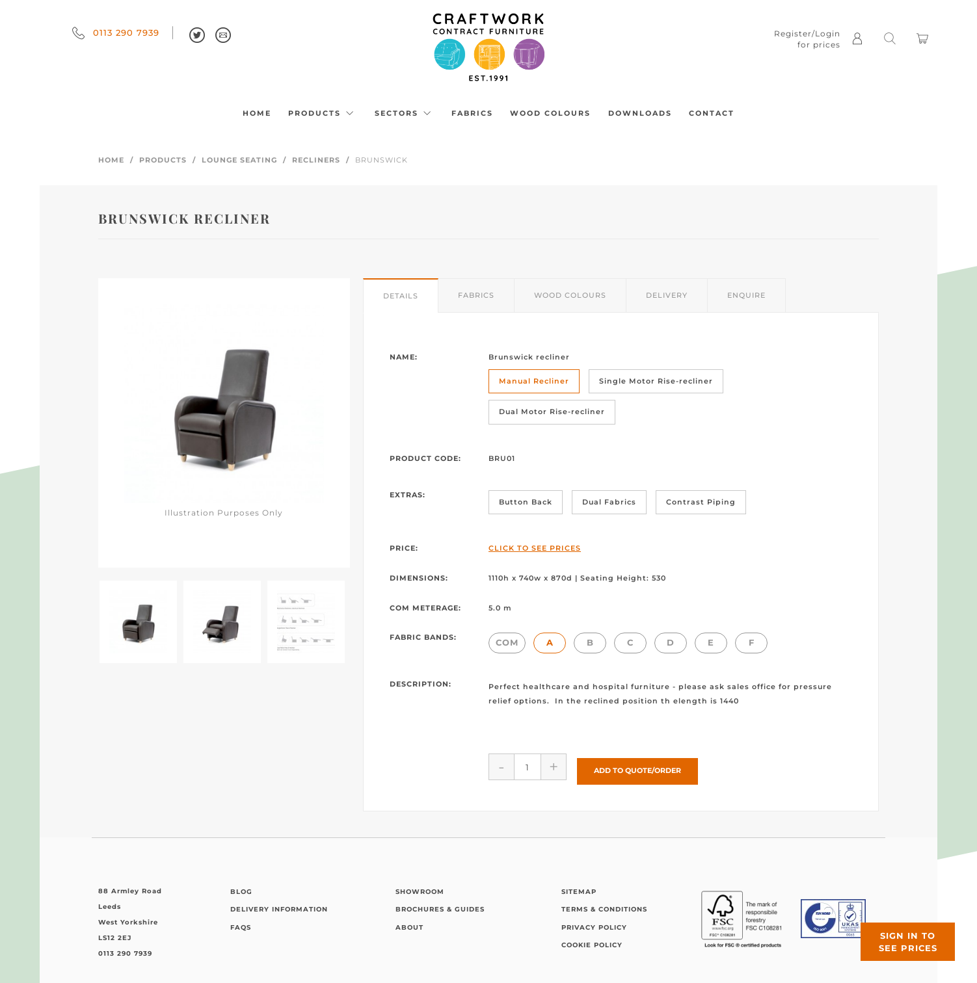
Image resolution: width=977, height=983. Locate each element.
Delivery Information (279, 905)
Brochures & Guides (440, 905)
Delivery (667, 295)
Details (400, 295)
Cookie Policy (591, 941)
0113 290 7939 (115, 32)
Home (257, 113)
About (409, 923)
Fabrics (472, 113)
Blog (241, 887)
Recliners (316, 159)
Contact (711, 113)
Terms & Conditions (604, 905)
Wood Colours (550, 113)
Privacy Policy (594, 923)
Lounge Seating (239, 159)
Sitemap (578, 887)
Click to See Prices (534, 548)
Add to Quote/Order (637, 766)
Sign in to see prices (899, 933)
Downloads (640, 113)
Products (322, 113)
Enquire (746, 295)
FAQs (240, 923)
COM (507, 642)
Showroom (419, 887)
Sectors (405, 113)
